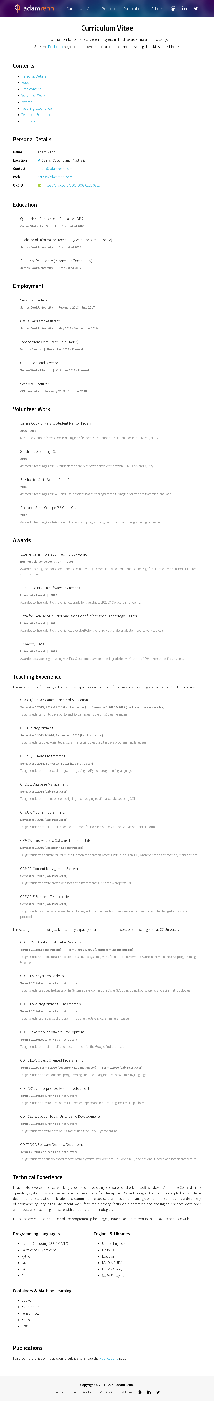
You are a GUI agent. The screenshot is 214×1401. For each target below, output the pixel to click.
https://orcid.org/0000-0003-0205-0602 (69, 185)
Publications (134, 8)
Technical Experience (37, 114)
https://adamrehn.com (55, 177)
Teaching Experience (36, 108)
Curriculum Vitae (80, 8)
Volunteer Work (33, 95)
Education (28, 82)
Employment (31, 89)
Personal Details (33, 76)
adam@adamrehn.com (55, 168)
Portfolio (109, 8)
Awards (26, 102)
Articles (157, 8)
